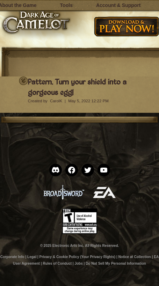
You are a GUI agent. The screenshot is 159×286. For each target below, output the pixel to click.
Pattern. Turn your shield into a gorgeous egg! (77, 87)
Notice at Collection (134, 257)
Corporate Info (12, 257)
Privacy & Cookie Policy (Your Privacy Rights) (77, 257)
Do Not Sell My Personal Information (116, 263)
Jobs (78, 263)
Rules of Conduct (57, 263)
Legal (31, 257)
